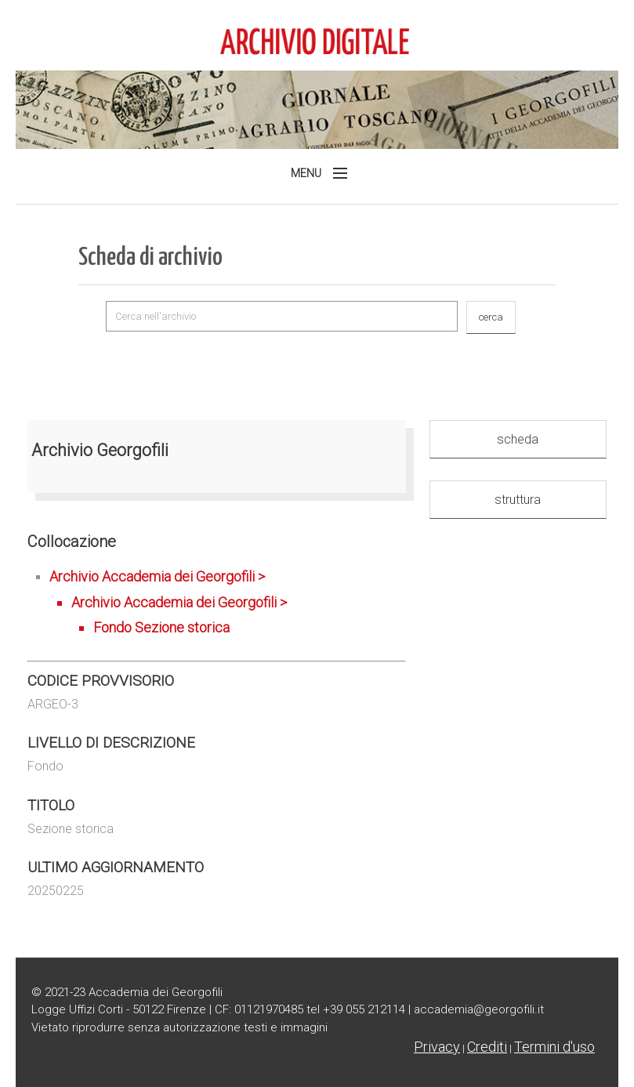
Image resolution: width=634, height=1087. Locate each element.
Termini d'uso (554, 1046)
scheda (517, 439)
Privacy (437, 1046)
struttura (518, 499)
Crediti (487, 1046)
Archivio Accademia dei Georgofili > (227, 604)
